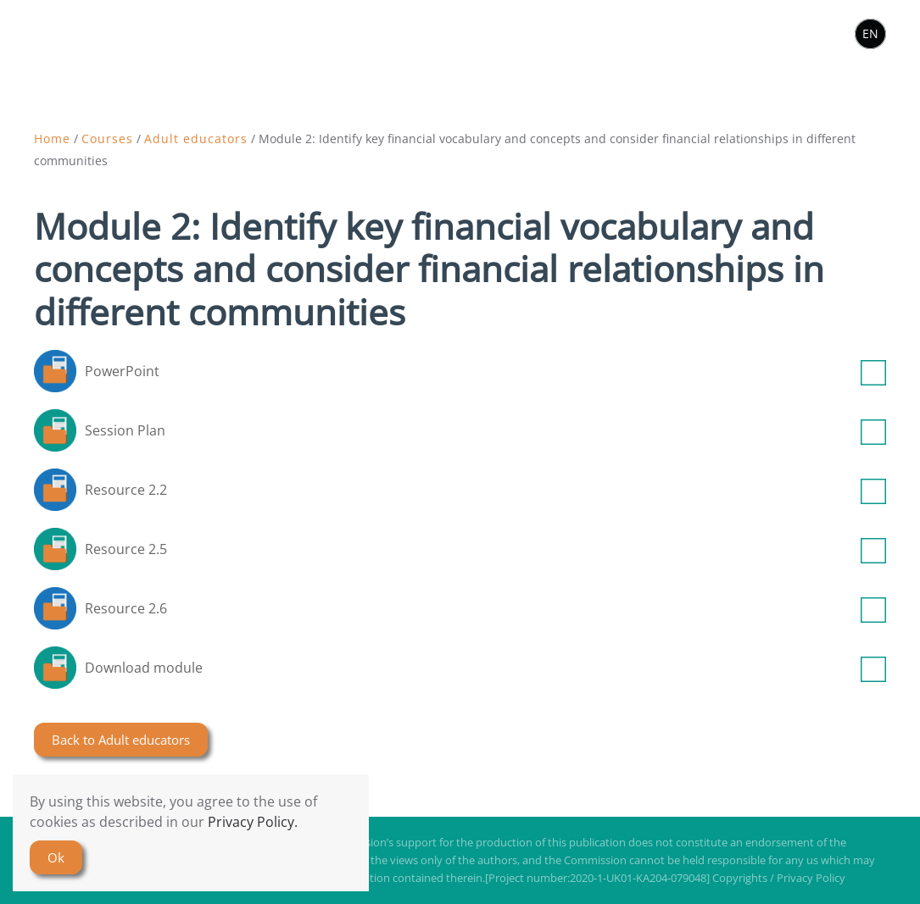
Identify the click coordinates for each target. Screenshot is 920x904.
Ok (55, 857)
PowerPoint (485, 371)
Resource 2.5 (485, 549)
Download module (485, 667)
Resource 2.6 (485, 608)
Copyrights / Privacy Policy (778, 877)
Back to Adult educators (121, 739)
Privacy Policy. (253, 821)
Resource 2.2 (485, 490)
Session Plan (485, 430)
